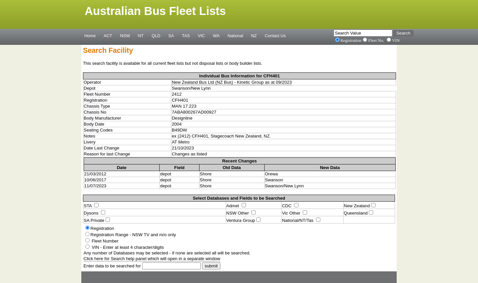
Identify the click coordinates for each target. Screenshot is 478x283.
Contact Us (275, 35)
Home (90, 35)
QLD (156, 35)
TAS (186, 35)
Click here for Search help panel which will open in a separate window (152, 258)
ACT (108, 35)
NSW (125, 35)
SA (171, 35)
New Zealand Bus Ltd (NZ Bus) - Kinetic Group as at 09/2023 (232, 82)
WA (216, 35)
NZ (254, 35)
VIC (201, 35)
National (235, 35)
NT (141, 35)
